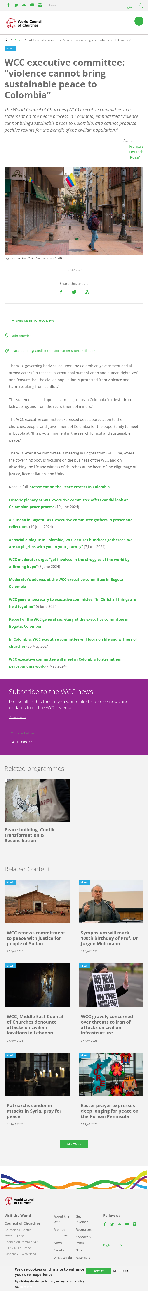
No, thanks (121, 1271)
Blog (79, 1250)
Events (59, 1250)
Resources (84, 1229)
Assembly (83, 1257)
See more (74, 1144)
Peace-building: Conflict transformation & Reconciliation (53, 351)
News (18, 40)
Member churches (61, 1232)
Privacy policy (17, 717)
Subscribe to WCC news (35, 320)
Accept (98, 1271)
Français (136, 146)
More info (25, 1287)
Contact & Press (83, 1240)
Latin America (21, 336)
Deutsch (136, 151)
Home (6, 39)
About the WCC (61, 1219)
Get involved (82, 1219)
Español (136, 157)
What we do (63, 1257)
